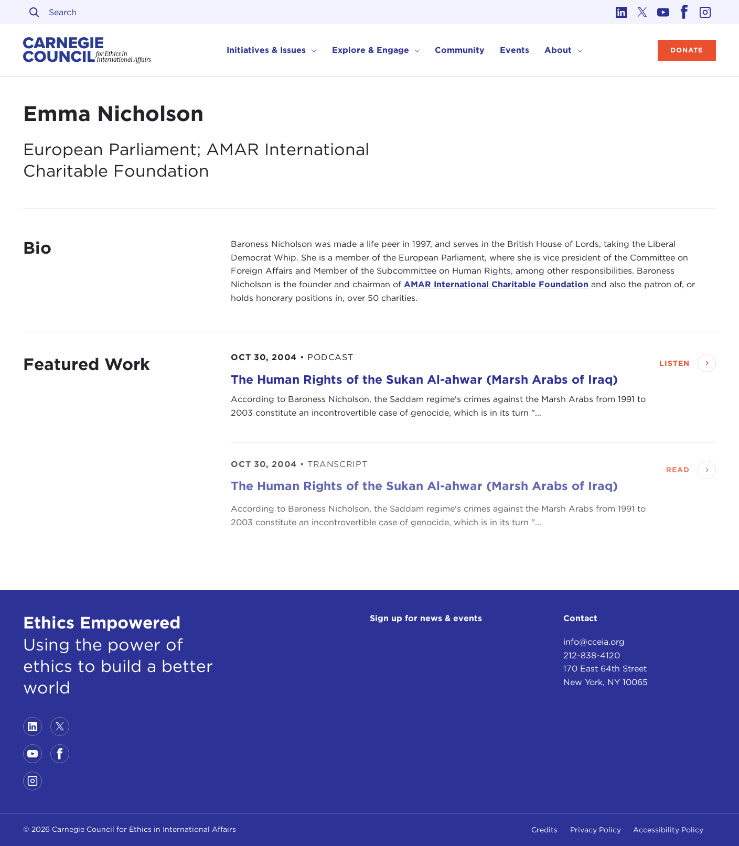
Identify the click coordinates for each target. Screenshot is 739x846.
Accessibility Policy (668, 830)
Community (460, 50)
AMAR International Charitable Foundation (496, 284)
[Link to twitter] (642, 12)
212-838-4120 (591, 655)
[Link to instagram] (705, 12)
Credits (544, 830)
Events (514, 50)
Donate (686, 50)
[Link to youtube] (663, 12)
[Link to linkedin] (621, 12)
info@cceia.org (594, 642)
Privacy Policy (595, 830)
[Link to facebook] (684, 12)
